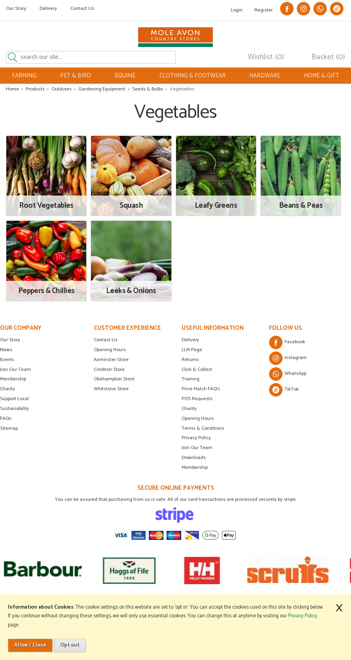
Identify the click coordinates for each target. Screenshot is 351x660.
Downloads (194, 457)
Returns (190, 359)
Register (263, 10)
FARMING (24, 75)
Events (7, 359)
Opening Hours (110, 350)
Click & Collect (197, 369)
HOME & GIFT (321, 75)
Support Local (14, 399)
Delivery (48, 8)
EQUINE (125, 75)
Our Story (16, 8)
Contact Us (82, 8)
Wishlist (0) (266, 57)
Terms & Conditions (203, 428)
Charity (7, 389)
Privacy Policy (196, 438)
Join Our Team (15, 369)
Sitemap (9, 428)
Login (237, 10)
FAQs (5, 418)
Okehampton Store (114, 379)
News (6, 350)
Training (190, 379)
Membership (13, 379)
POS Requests (197, 399)
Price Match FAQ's (201, 389)
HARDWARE (264, 75)
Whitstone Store (111, 389)
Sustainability (14, 408)
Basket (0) (328, 57)
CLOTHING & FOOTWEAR (192, 75)
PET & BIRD (75, 75)
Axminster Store (111, 359)
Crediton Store (109, 369)
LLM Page (192, 350)
